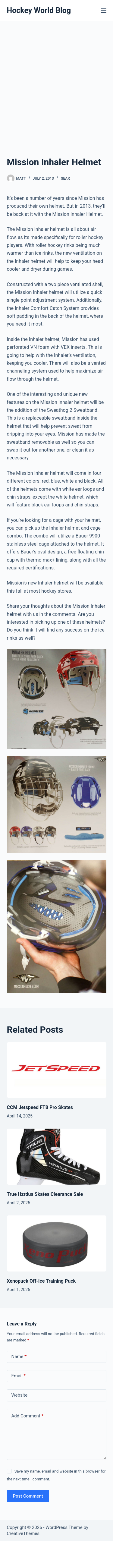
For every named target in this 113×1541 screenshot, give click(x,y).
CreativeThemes (23, 1533)
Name (19, 1356)
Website (19, 1395)
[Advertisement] (56, 80)
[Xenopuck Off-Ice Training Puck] (56, 1243)
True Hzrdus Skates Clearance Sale (45, 1194)
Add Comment (27, 1416)
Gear (65, 178)
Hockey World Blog (39, 10)
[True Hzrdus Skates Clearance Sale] (56, 1157)
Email (18, 1376)
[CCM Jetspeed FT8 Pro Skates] (56, 1070)
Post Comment (28, 1496)
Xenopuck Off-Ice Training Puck (41, 1281)
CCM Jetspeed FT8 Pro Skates (40, 1107)
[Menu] (103, 10)
